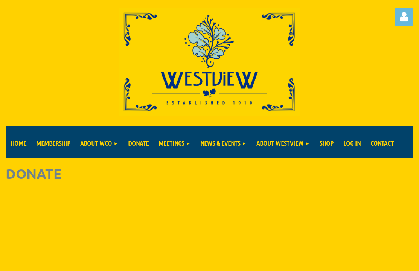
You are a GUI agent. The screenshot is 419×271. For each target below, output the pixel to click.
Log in (404, 17)
